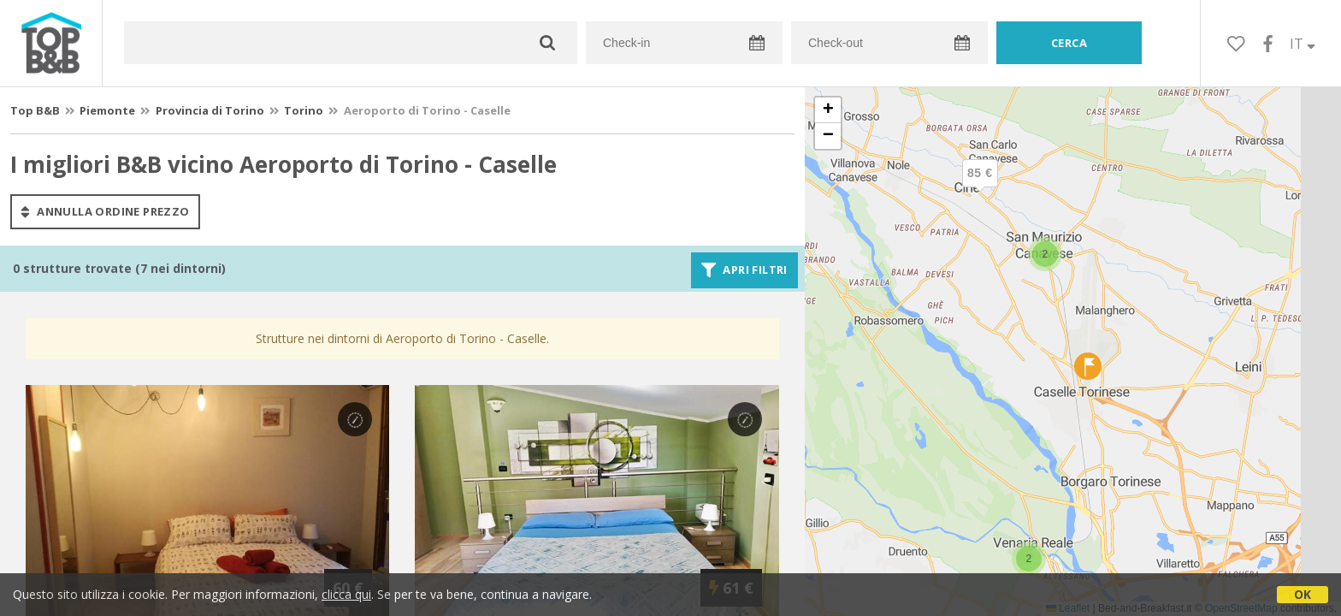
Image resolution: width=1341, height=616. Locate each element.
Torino (303, 110)
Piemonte (107, 110)
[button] (1029, 559)
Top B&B (35, 110)
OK (1302, 594)
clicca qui (346, 594)
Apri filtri (744, 270)
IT (1302, 43)
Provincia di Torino (210, 110)
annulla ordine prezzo (105, 211)
